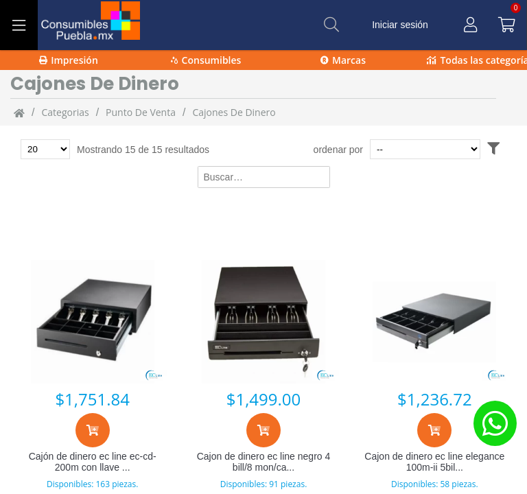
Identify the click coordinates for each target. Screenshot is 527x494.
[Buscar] (331, 24)
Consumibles (206, 60)
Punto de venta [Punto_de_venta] (141, 112)
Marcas (343, 60)
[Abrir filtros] (493, 149)
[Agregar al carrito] (92, 430)
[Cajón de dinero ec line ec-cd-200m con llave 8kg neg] (92, 322)
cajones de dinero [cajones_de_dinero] (233, 112)
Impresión (68, 60)
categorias (65, 112)
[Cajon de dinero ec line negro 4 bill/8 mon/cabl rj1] (263, 322)
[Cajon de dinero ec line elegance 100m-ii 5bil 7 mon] (435, 322)
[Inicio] (19, 112)
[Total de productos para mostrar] (45, 149)
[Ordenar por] (425, 149)
